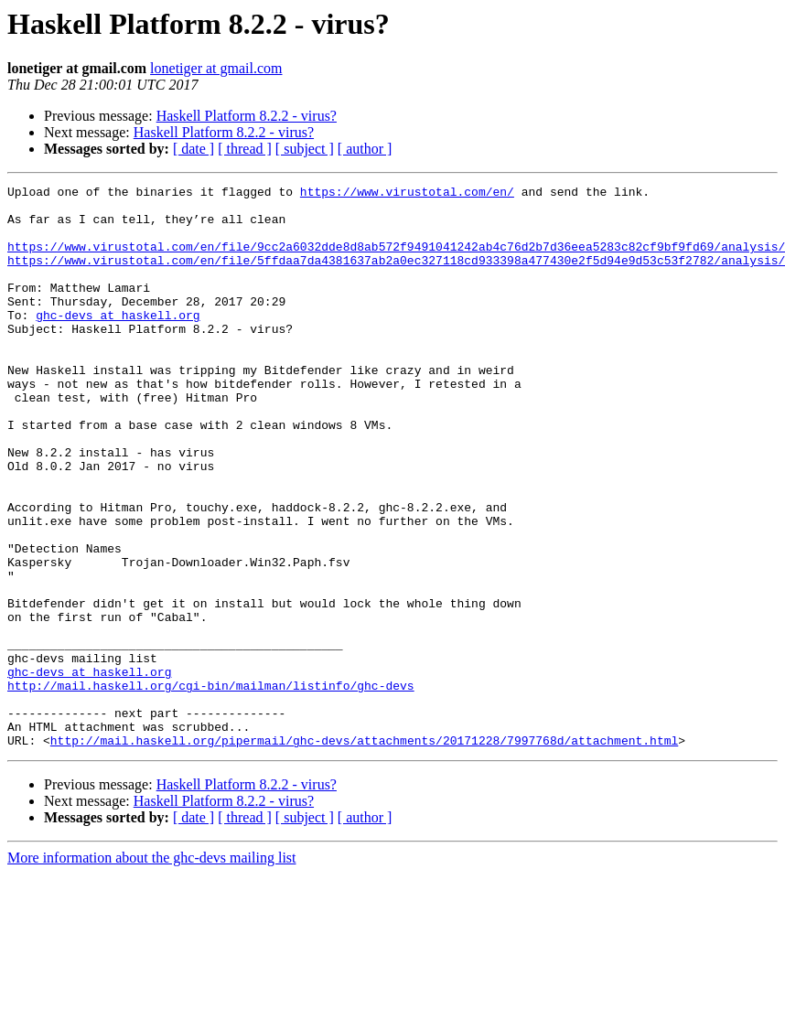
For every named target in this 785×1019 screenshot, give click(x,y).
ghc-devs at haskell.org (117, 342)
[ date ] (193, 148)
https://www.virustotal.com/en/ (407, 194)
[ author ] (365, 148)
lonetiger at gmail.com (216, 68)
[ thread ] (245, 148)
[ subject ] (304, 148)
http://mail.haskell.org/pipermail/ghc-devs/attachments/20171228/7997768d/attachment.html (364, 852)
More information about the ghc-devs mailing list (151, 970)
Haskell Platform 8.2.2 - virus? (246, 115)
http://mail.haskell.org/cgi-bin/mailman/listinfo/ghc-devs (210, 786)
